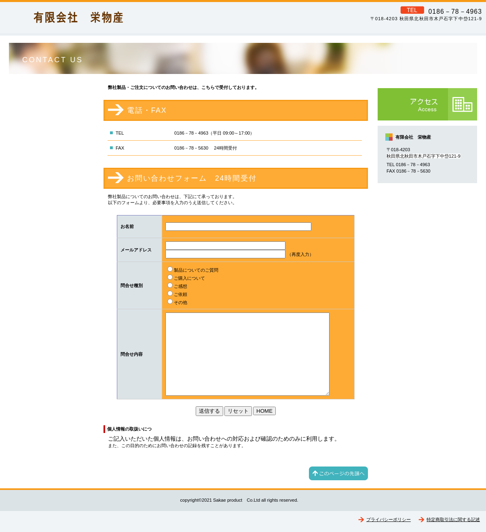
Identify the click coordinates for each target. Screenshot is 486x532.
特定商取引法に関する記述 (453, 519)
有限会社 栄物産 (115, 16)
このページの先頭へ (338, 473)
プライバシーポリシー (388, 519)
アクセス (427, 104)
